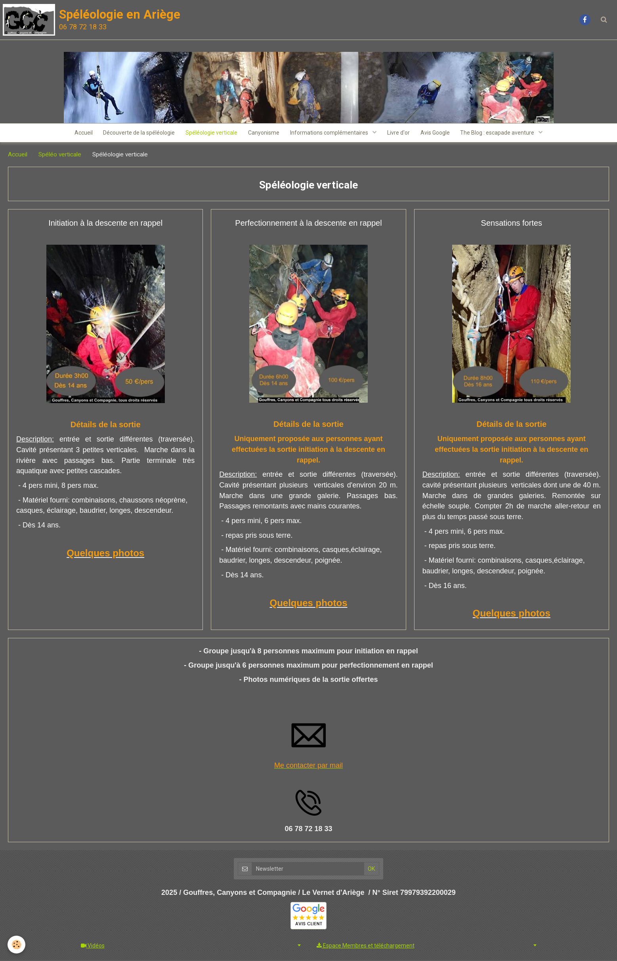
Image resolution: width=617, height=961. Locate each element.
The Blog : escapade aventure (502, 133)
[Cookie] (17, 944)
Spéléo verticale (59, 155)
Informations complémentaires (330, 133)
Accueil (79, 133)
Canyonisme (263, 133)
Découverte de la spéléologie (136, 133)
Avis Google (438, 133)
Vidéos (93, 947)
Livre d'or (400, 133)
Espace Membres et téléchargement (366, 947)
